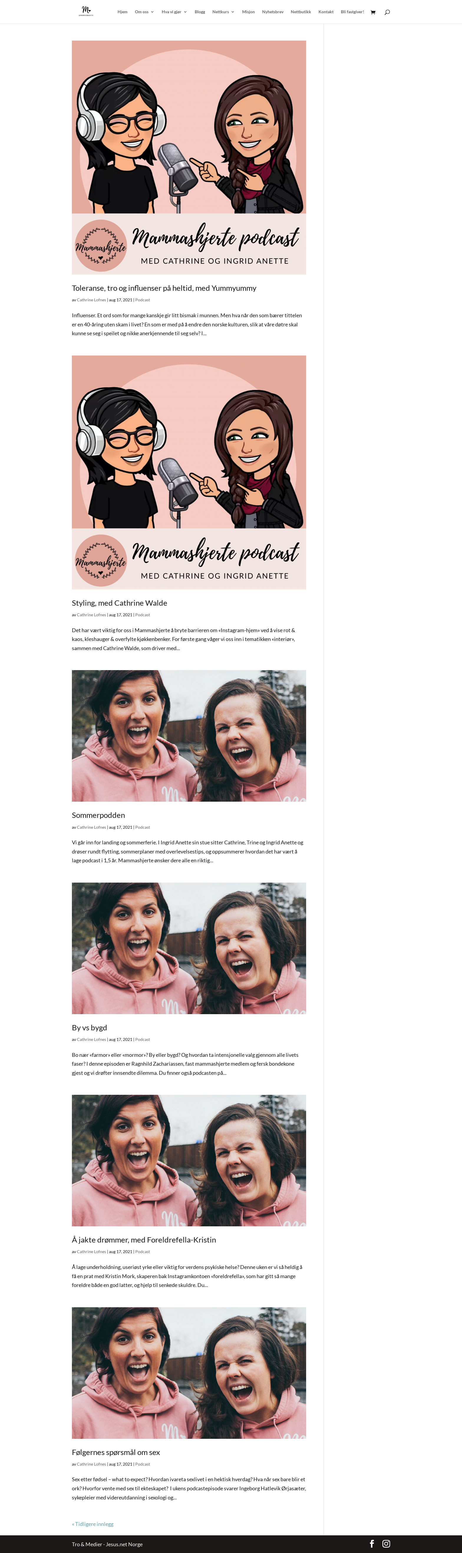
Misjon (248, 12)
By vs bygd (89, 1027)
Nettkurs (220, 12)
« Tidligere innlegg (92, 1524)
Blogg (200, 12)
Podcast (142, 299)
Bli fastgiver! (352, 12)
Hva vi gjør (172, 12)
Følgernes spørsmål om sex (116, 1452)
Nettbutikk (301, 12)
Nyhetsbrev (272, 12)
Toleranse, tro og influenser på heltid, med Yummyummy (164, 288)
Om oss (141, 12)
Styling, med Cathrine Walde (119, 602)
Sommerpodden (98, 815)
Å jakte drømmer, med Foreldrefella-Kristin (144, 1239)
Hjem (123, 12)
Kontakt (326, 12)
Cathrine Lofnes (91, 299)
